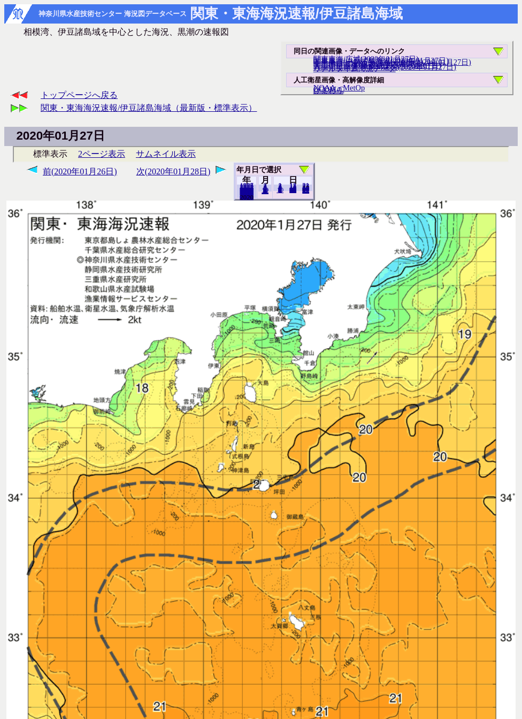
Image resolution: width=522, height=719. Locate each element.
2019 (247, 197)
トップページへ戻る (79, 95)
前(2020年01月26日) (80, 171)
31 (305, 190)
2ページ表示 (101, 153)
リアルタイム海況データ (354, 68)
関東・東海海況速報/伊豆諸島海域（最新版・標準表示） (149, 107)
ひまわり (328, 90)
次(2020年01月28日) (173, 171)
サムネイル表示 (166, 153)
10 (280, 190)
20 (292, 190)
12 (265, 191)
